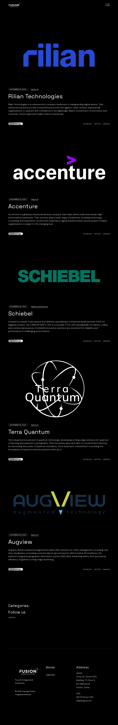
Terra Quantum (29, 431)
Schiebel (20, 313)
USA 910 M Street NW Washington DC (84, 697)
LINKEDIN (50, 674)
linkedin (11, 617)
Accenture (23, 206)
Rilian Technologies (35, 96)
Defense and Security (39, 306)
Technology (16, 123)
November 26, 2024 (18, 89)
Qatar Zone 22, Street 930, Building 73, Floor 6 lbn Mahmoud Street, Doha (86, 680)
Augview (20, 541)
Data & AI (34, 89)
